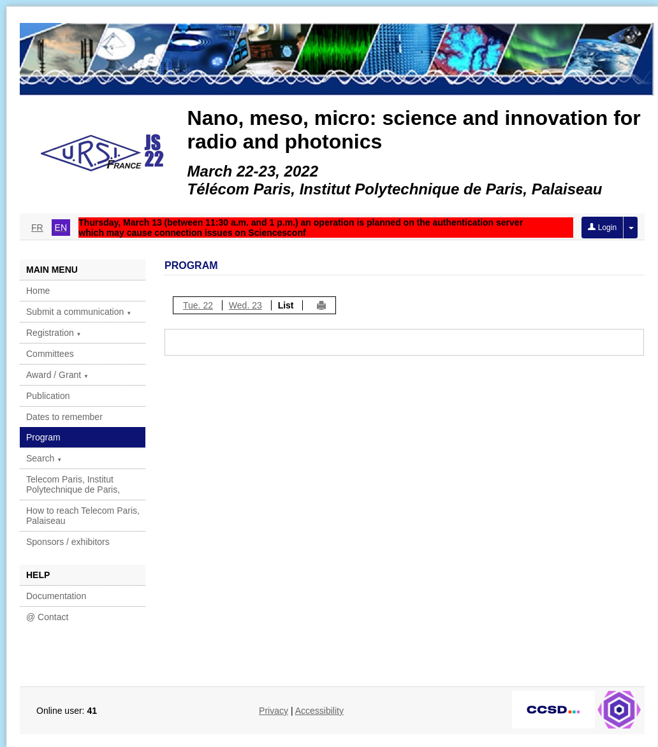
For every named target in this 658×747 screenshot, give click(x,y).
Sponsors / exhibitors (68, 542)
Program (43, 437)
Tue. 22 (198, 305)
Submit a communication (78, 312)
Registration (54, 333)
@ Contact (47, 617)
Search (44, 458)
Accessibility (319, 711)
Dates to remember (64, 417)
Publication (48, 396)
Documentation (56, 596)
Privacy (273, 711)
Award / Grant (57, 375)
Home (38, 291)
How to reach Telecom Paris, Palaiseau (83, 515)
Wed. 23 (245, 305)
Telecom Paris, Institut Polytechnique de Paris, (73, 484)
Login (602, 227)
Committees (50, 354)
